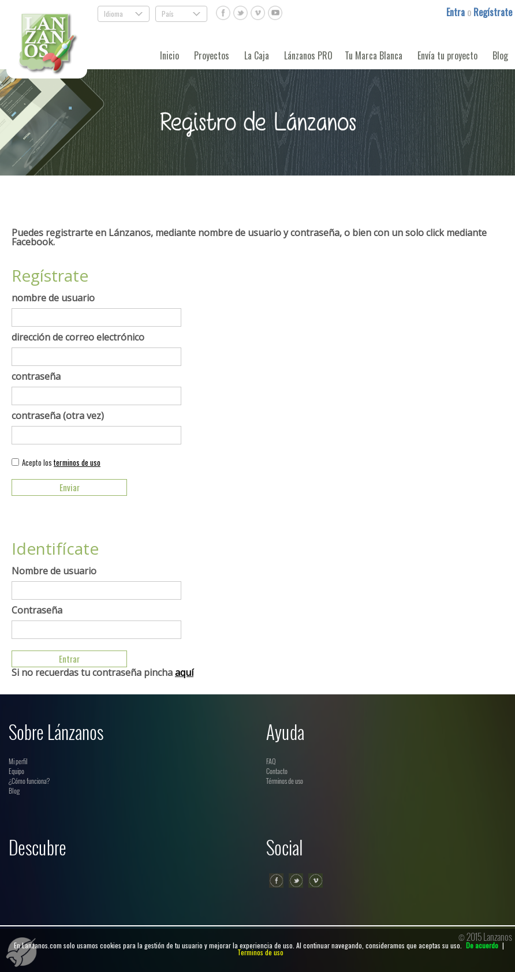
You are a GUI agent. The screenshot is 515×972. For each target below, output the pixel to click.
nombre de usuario (53, 297)
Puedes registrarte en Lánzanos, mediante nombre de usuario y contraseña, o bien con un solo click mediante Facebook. (249, 237)
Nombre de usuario (54, 570)
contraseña (36, 376)
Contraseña (37, 610)
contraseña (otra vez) (58, 415)
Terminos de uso (260, 952)
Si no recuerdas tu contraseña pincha (102, 672)
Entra (456, 12)
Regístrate (492, 12)
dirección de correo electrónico (78, 337)
